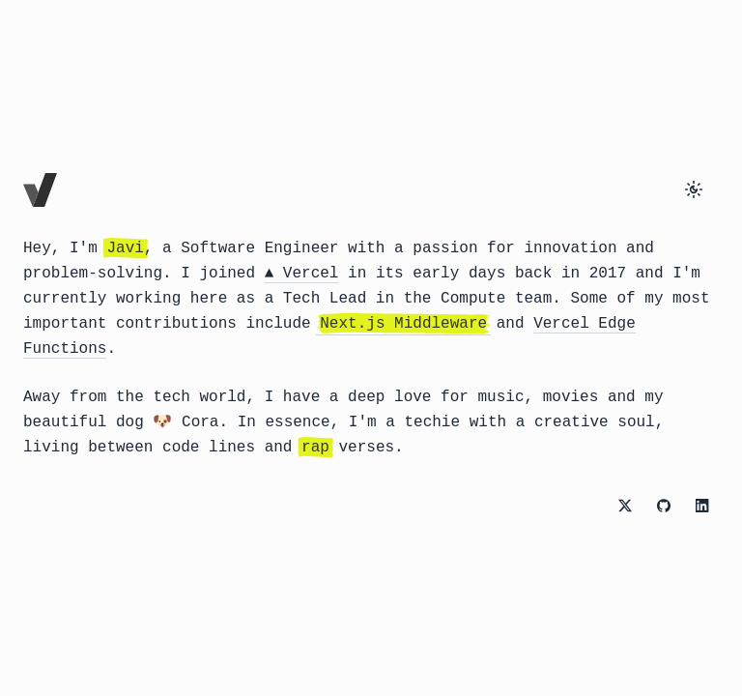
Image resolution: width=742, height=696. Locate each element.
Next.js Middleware (403, 324)
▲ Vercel (302, 273)
